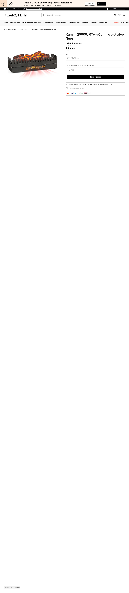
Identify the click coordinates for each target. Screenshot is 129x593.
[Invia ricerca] (43, 15)
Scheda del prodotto (70, 45)
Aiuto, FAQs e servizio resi (117, 9)
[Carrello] (124, 15)
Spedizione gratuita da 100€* (35, 9)
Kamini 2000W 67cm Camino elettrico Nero (45, 29)
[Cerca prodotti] (70, 15)
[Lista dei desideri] (119, 15)
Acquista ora (101, 3)
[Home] (6, 29)
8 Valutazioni (69, 51)
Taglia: (68, 54)
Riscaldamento (13, 29)
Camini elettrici (25, 29)
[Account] (115, 15)
